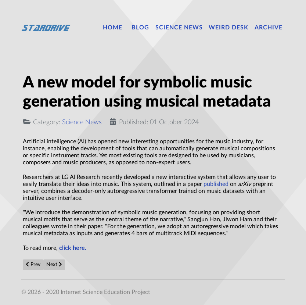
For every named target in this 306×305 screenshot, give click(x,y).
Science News (82, 122)
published (216, 184)
